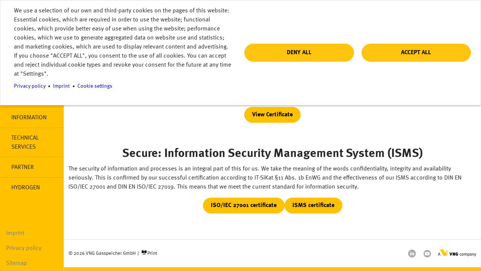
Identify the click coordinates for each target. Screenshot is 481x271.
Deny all (299, 53)
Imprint (15, 233)
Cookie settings (94, 86)
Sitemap (16, 263)
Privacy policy (23, 248)
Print (152, 253)
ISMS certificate (313, 205)
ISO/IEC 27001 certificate (244, 205)
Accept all (416, 53)
